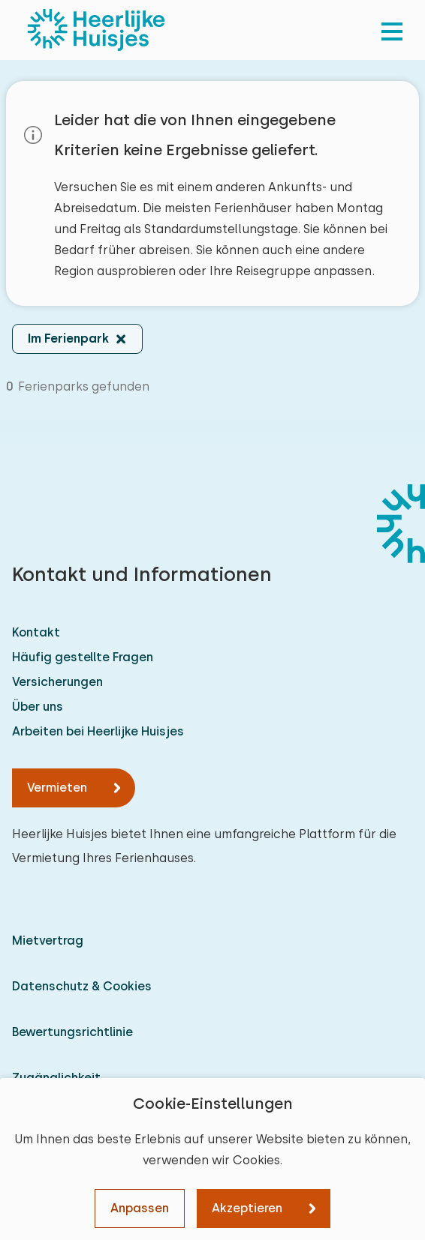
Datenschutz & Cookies (82, 986)
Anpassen (139, 1208)
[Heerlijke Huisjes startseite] (96, 30)
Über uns (37, 706)
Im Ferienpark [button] (68, 338)
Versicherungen (57, 682)
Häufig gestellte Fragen (82, 657)
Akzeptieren (247, 1208)
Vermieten (57, 787)
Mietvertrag (47, 940)
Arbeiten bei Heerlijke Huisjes (98, 731)
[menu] (392, 30)
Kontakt (36, 632)
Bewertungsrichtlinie (72, 1032)
